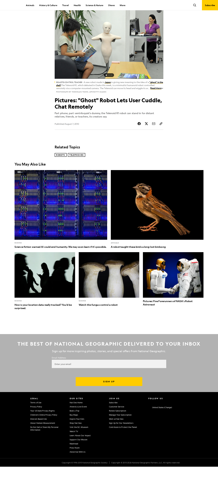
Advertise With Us (77, 462)
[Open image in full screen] (159, 20)
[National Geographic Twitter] (161, 412)
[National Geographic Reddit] (185, 412)
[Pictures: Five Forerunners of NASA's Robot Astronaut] (173, 289)
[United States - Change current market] (160, 417)
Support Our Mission (78, 450)
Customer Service (116, 417)
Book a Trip (74, 421)
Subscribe (113, 413)
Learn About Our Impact (80, 446)
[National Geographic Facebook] (155, 412)
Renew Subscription (117, 421)
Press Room (75, 458)
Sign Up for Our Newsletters (121, 433)
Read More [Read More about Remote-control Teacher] (156, 98)
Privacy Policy (36, 417)
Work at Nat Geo (116, 429)
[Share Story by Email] (153, 134)
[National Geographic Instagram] (149, 412)
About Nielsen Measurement (42, 433)
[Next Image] (159, 52)
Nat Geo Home (76, 413)
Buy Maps (74, 425)
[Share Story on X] (146, 134)
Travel (65, 5)
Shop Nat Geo (76, 433)
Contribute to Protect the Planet (123, 437)
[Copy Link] (161, 134)
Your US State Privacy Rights (42, 421)
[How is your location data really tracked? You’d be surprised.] (45, 291)
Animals (30, 5)
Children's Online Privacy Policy (43, 425)
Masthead (74, 454)
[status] (109, 85)
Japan (108, 92)
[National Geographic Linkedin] (173, 412)
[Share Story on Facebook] (139, 134)
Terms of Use (35, 413)
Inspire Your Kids (77, 429)
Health (77, 5)
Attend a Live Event (78, 417)
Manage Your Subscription (120, 425)
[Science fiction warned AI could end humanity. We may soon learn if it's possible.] (61, 219)
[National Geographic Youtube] (167, 412)
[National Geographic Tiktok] (179, 412)
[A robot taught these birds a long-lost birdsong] (157, 219)
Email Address (59, 368)
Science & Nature (94, 5)
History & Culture (48, 5)
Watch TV (74, 441)
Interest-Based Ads (38, 429)
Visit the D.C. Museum (79, 437)
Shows (111, 5)
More (122, 5)
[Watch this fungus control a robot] (109, 289)
